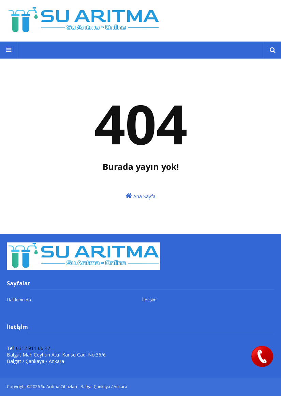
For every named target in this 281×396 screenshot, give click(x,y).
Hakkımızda (19, 300)
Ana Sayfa (140, 196)
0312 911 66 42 (33, 348)
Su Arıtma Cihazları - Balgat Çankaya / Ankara (84, 387)
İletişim (149, 300)
